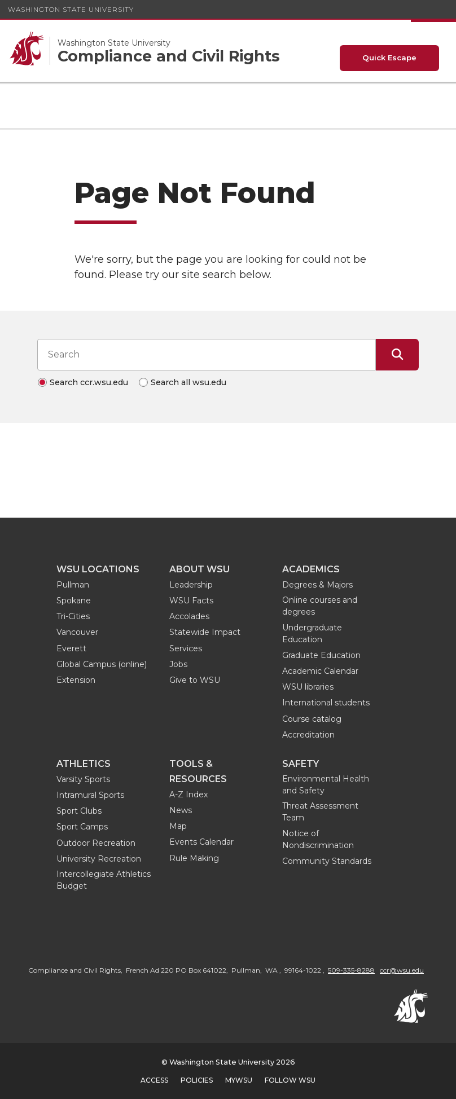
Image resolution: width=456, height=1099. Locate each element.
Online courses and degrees (319, 606)
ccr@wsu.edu (402, 970)
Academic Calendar (320, 671)
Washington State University (71, 9)
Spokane (73, 600)
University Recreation (98, 859)
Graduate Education (321, 655)
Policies (197, 1080)
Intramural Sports (90, 795)
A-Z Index (188, 794)
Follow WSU (290, 1080)
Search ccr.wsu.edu (89, 382)
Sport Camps (82, 827)
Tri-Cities (73, 616)
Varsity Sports (83, 779)
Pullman (72, 585)
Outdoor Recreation (95, 843)
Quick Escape (389, 57)
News (180, 810)
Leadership (191, 585)
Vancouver (77, 632)
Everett (71, 648)
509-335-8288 (351, 970)
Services (185, 648)
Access (154, 1080)
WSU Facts (191, 600)
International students (326, 703)
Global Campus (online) (101, 664)
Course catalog (311, 719)
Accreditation (308, 735)
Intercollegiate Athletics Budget (103, 880)
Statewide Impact (204, 632)
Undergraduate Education (312, 634)
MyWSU (238, 1080)
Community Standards (326, 861)
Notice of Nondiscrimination (318, 839)
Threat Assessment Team (320, 812)
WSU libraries (308, 687)
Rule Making (194, 858)
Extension (75, 680)
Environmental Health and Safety (325, 785)
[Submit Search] (397, 354)
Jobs (178, 664)
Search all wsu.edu (188, 382)
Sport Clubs (79, 811)
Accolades (189, 616)
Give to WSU (194, 680)
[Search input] (206, 354)
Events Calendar (201, 842)
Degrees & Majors (317, 585)
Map (178, 826)
